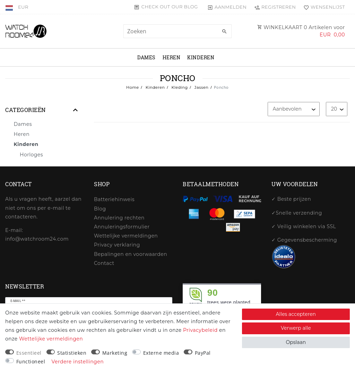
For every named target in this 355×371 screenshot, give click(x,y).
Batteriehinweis (114, 199)
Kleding (179, 87)
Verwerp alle (296, 328)
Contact (104, 263)
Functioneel (30, 361)
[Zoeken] (224, 31)
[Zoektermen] (177, 31)
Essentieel (29, 353)
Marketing (115, 353)
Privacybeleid (200, 330)
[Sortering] (294, 109)
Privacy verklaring (117, 245)
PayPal (203, 353)
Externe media (161, 353)
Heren (172, 57)
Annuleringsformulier (122, 227)
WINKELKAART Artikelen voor (301, 31)
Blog (100, 209)
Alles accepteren (296, 314)
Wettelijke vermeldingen (126, 236)
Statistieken (71, 353)
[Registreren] (274, 7)
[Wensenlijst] (322, 7)
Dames (146, 57)
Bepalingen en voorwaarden (130, 254)
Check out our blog (169, 6)
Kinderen (200, 57)
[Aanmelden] (226, 7)
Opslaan (296, 342)
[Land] (10, 7)
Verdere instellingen (78, 362)
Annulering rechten (119, 218)
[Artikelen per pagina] (336, 109)
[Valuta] (23, 7)
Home (132, 87)
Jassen (200, 87)
